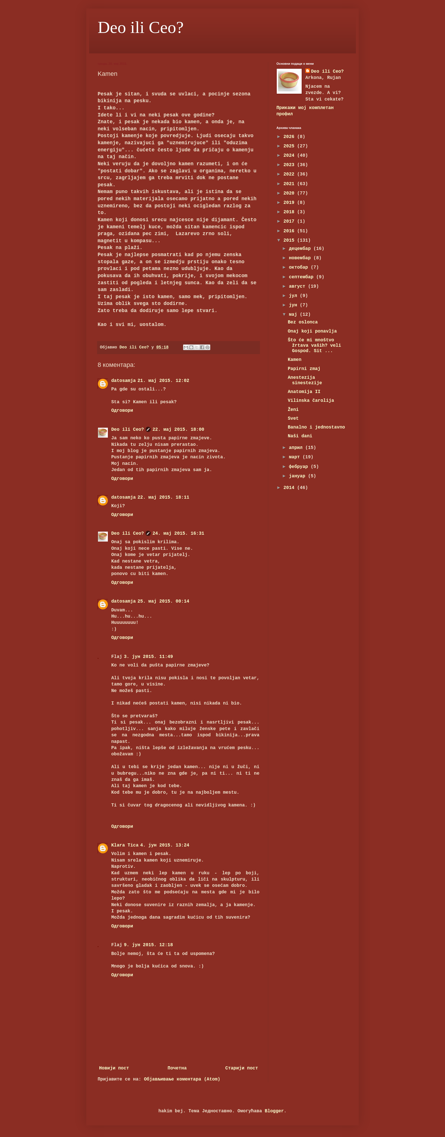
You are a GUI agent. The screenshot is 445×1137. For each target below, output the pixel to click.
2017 (290, 221)
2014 (290, 487)
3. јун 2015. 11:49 (148, 656)
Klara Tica (124, 845)
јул (294, 295)
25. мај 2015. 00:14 (163, 601)
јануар (298, 476)
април (297, 447)
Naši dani (300, 436)
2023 (290, 165)
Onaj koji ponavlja (312, 331)
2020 (290, 193)
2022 (290, 174)
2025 (290, 146)
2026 (290, 136)
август (298, 286)
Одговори (122, 410)
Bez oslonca (303, 322)
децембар (301, 248)
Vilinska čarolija (311, 400)
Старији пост (241, 1068)
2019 (290, 202)
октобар (300, 267)
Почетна (177, 1068)
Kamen (294, 359)
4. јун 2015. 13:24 (164, 845)
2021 (290, 184)
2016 (290, 231)
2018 (290, 212)
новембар (301, 258)
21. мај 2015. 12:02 (163, 380)
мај (294, 314)
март (296, 457)
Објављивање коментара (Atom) (182, 1079)
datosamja (123, 380)
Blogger (274, 1111)
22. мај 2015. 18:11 (163, 497)
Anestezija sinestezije (305, 380)
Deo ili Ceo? (141, 27)
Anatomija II (304, 391)
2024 (290, 155)
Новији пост (114, 1068)
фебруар (300, 466)
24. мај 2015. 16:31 (178, 533)
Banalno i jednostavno (316, 427)
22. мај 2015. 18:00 (178, 429)
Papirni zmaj (304, 368)
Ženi (293, 409)
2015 (290, 240)
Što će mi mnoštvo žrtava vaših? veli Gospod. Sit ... (314, 346)
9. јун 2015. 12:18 (148, 945)
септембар (302, 277)
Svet (293, 418)
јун (294, 305)
